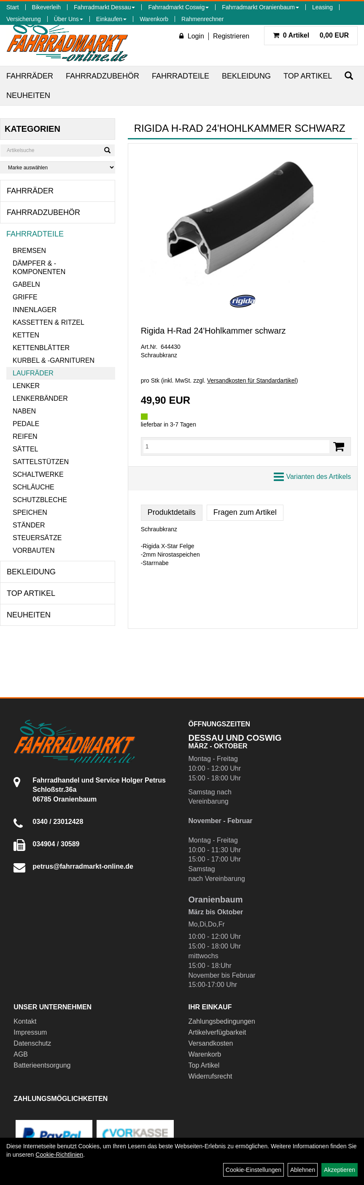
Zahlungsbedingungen (222, 1021)
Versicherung (23, 19)
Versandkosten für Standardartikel (251, 380)
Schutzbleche (40, 499)
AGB (20, 1054)
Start (12, 7)
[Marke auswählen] (57, 167)
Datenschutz (32, 1043)
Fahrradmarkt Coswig (178, 7)
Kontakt (24, 1021)
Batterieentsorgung (41, 1065)
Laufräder (33, 373)
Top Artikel (307, 76)
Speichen (30, 512)
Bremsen (29, 250)
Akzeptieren (339, 1169)
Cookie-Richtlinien (59, 1154)
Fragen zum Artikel (245, 512)
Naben (24, 411)
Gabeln (26, 284)
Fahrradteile (180, 76)
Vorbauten (34, 550)
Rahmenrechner (202, 19)
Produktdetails (172, 512)
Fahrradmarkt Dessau (104, 7)
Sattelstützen (41, 461)
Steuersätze (37, 537)
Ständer (29, 525)
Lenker (26, 385)
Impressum (30, 1032)
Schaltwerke (38, 474)
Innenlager (35, 309)
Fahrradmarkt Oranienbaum (260, 7)
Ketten (26, 335)
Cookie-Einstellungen (253, 1169)
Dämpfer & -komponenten (39, 267)
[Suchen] (349, 76)
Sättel (25, 449)
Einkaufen (111, 19)
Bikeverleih (46, 7)
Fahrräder (29, 76)
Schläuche (33, 487)
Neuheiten (28, 95)
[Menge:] (236, 446)
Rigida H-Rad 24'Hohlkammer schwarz (213, 330)
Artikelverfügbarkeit (217, 1032)
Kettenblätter (41, 347)
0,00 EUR (311, 35)
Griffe (25, 297)
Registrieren (231, 36)
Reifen (25, 436)
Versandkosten (211, 1043)
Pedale (26, 423)
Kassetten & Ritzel (48, 322)
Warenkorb (154, 19)
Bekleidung (246, 76)
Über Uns (68, 19)
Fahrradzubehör (102, 76)
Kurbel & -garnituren (53, 360)
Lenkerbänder (40, 398)
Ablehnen (302, 1169)
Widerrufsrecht (210, 1076)
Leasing (322, 7)
